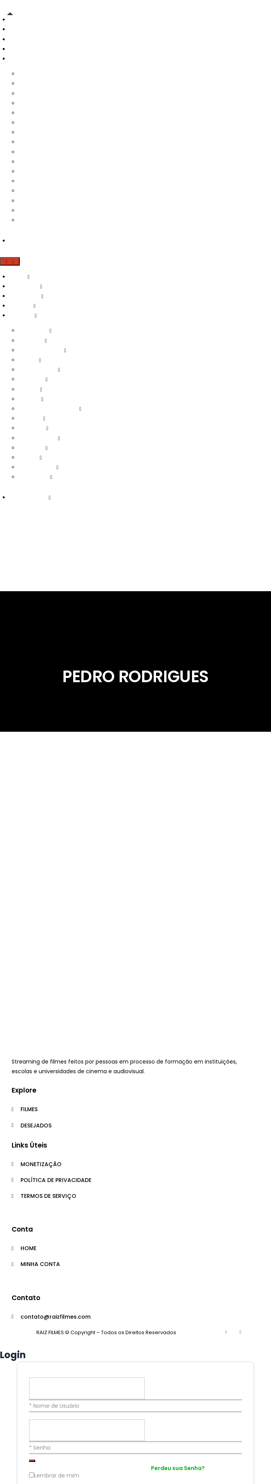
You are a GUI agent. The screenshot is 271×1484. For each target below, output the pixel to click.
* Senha (39, 1447)
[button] (10, 261)
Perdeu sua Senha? (178, 1468)
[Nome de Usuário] (87, 1388)
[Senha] (87, 1430)
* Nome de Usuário (54, 1406)
